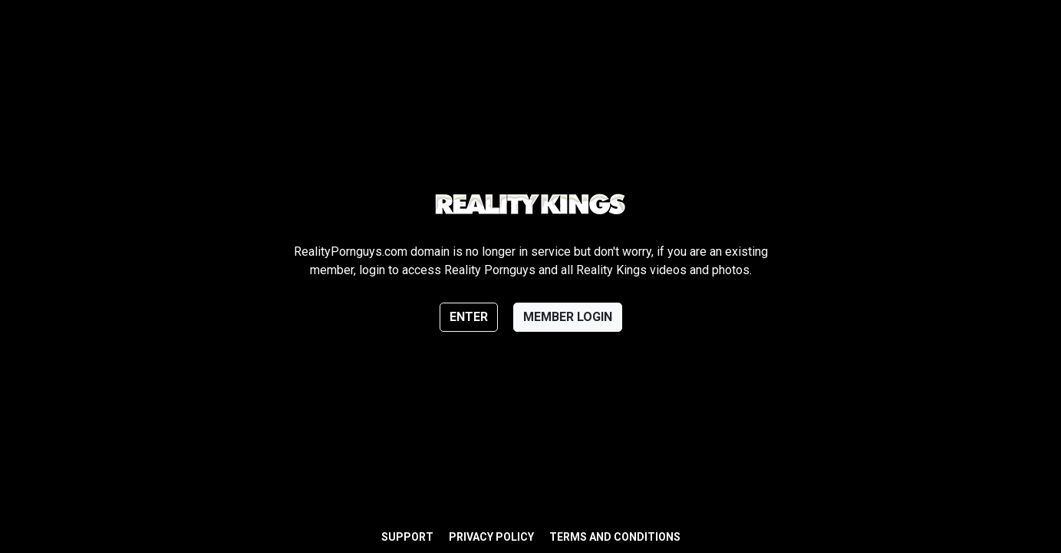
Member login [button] (567, 317)
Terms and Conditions (614, 537)
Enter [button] (469, 317)
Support (407, 537)
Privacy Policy (491, 537)
